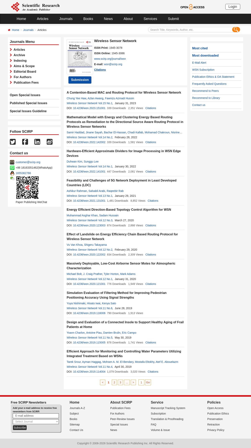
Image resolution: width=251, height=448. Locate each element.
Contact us (198, 105)
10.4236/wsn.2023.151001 (89, 108)
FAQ (153, 424)
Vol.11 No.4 (105, 366)
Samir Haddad (75, 132)
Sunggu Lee (91, 161)
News (108, 19)
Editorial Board (24, 71)
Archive (18, 55)
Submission (80, 79)
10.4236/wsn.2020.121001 (89, 283)
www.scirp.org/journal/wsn (110, 58)
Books (88, 19)
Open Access (215, 408)
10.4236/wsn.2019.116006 (89, 313)
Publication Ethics (218, 413)
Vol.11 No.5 (105, 337)
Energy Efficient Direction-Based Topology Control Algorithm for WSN (119, 209)
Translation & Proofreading (167, 419)
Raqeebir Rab (115, 190)
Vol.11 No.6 (105, 308)
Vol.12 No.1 (105, 279)
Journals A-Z (77, 408)
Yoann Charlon (76, 332)
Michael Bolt (74, 273)
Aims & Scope (23, 66)
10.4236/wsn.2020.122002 (89, 254)
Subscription (158, 413)
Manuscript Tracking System (168, 408)
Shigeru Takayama (95, 244)
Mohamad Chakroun (157, 132)
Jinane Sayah (94, 132)
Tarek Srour (74, 361)
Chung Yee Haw (76, 98)
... (127, 382)
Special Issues (119, 424)
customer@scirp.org (28, 162)
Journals (66, 19)
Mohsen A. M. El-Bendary (118, 361)
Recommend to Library (206, 97)
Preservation (215, 419)
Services (150, 19)
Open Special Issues (25, 95)
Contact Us (76, 430)
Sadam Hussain (109, 215)
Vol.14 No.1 (105, 166)
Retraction (213, 424)
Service (157, 402)
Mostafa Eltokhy (144, 361)
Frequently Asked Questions (209, 83)
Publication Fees (25, 82)
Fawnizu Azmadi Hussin (119, 98)
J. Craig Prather (92, 273)
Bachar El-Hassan (115, 132)
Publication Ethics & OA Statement (213, 76)
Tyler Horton (111, 273)
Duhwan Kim (74, 161)
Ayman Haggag (91, 361)
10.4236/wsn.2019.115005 (89, 342)
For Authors (22, 77)
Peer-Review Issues (122, 419)
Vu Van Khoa (75, 244)
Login (232, 7)
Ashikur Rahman (77, 190)
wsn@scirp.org (113, 64)
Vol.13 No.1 (105, 195)
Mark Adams (128, 273)
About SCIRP (121, 402)
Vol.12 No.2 (105, 249)
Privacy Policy (215, 430)
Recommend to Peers (205, 90)
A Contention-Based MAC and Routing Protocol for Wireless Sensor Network (124, 92)
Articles (42, 19)
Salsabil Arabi (96, 190)
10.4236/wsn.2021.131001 (89, 200)
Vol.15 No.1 (105, 103)
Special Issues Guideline (28, 111)
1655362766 (23, 173)
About (128, 19)
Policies (214, 402)
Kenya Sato (109, 303)
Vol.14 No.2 (105, 137)
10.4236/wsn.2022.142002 (89, 142)
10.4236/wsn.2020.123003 (89, 225)
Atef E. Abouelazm (167, 361)
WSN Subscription (203, 69)
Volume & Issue (160, 430)
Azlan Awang (96, 98)
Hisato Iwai (93, 303)
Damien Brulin (111, 332)
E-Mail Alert (199, 62)
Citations (100, 69)
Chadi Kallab (135, 132)
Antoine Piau (94, 332)
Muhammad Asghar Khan (82, 215)
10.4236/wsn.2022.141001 (89, 171)
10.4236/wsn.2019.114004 (89, 371)
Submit (173, 19)
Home (21, 19)
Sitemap (75, 424)
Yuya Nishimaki (76, 303)
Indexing (19, 60)
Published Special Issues (28, 103)
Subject (74, 413)
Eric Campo (129, 332)
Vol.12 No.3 (105, 220)
